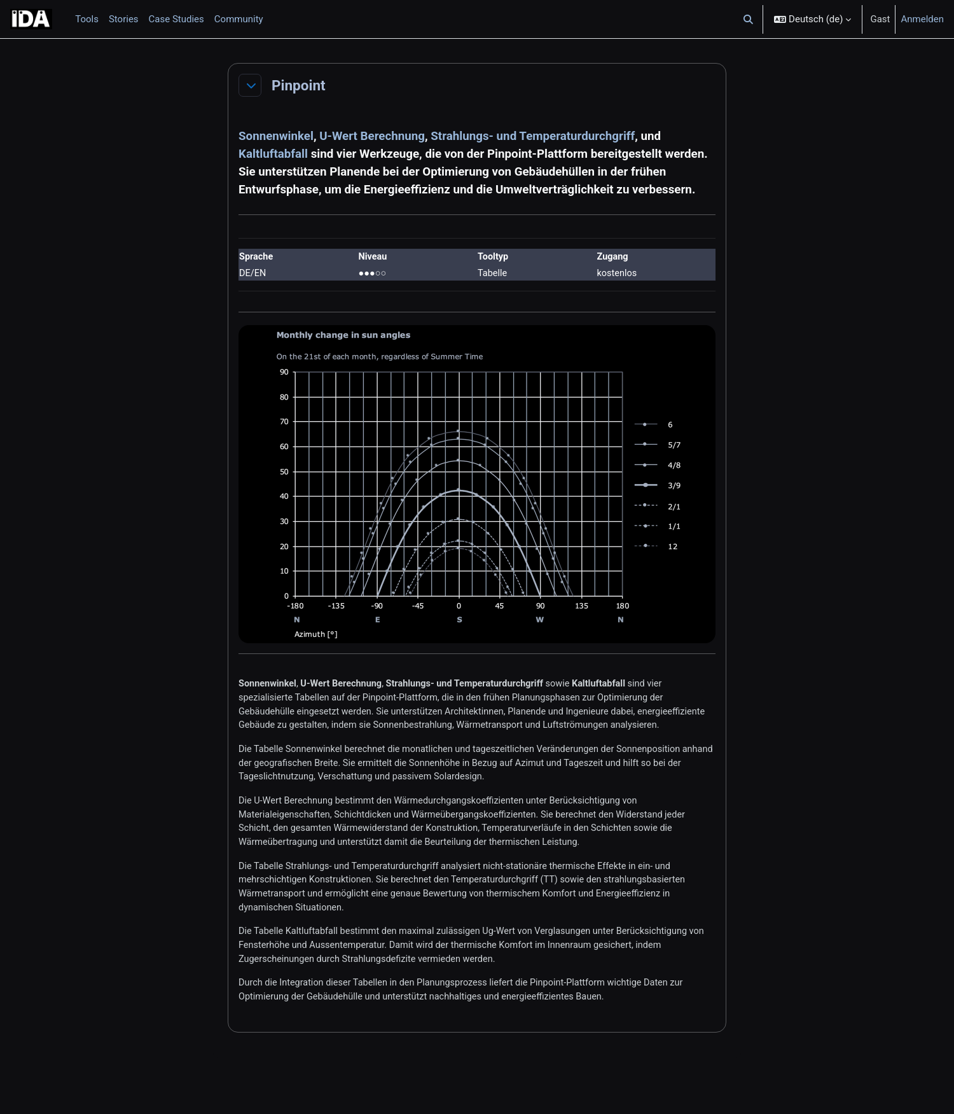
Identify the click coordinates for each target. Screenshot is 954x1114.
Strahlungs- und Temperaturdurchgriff (533, 136)
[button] (749, 19)
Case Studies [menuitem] (176, 19)
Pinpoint (299, 85)
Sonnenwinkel (276, 136)
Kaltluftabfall (273, 154)
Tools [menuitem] (87, 19)
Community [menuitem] (238, 19)
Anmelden (922, 19)
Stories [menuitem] (124, 19)
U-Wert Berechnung (372, 136)
